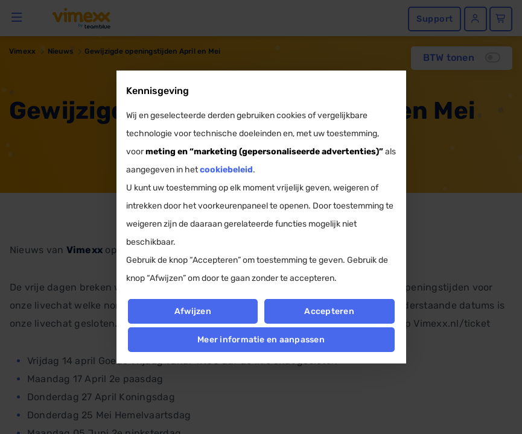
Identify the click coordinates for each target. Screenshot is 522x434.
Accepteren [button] (329, 311)
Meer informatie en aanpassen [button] (261, 340)
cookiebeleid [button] (226, 170)
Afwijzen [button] (192, 311)
